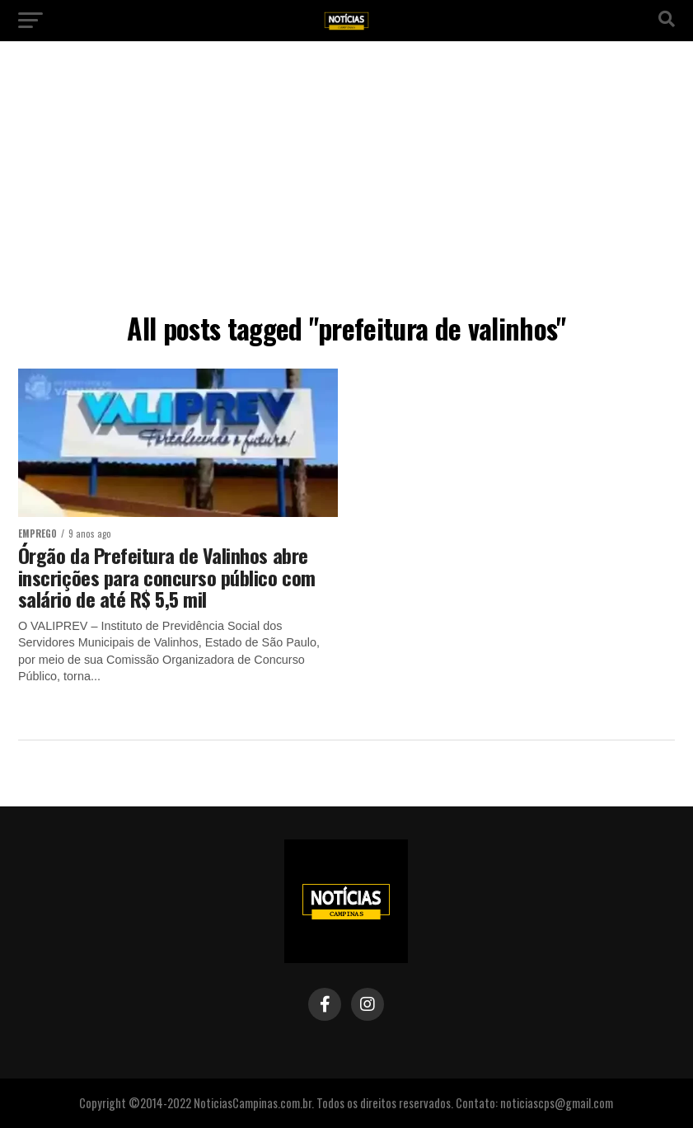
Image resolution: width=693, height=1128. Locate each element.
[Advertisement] (346, 181)
